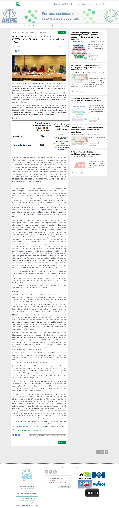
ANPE (64, 4)
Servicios (70, 4)
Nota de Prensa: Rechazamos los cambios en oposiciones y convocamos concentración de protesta (87, 154)
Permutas (28, 26)
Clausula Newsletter (90, 502)
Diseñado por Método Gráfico (86, 504)
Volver (62, 32)
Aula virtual (37, 26)
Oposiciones (44, 32)
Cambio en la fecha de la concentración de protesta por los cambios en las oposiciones (88, 130)
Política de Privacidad (66, 500)
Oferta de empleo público (30, 32)
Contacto (83, 4)
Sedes (77, 4)
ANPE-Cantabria (61, 47)
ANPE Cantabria (31, 500)
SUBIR (105, 502)
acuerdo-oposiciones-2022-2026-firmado (27, 419)
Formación (46, 26)
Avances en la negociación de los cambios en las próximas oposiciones (87, 99)
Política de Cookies (81, 500)
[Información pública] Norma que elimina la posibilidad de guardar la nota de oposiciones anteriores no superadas (85, 36)
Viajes (54, 26)
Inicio (57, 4)
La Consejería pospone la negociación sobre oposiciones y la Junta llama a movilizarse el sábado (87, 67)
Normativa (92, 59)
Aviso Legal (93, 500)
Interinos (19, 26)
